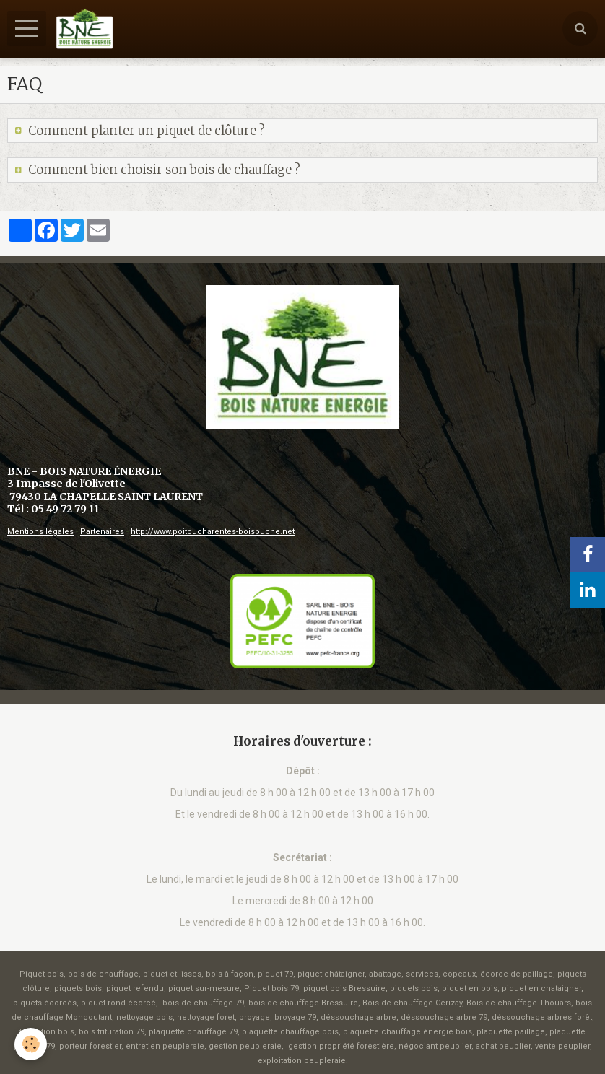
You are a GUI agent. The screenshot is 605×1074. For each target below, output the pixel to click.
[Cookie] (30, 1044)
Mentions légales (40, 531)
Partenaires (102, 531)
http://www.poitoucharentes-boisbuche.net (213, 531)
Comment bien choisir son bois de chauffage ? (162, 170)
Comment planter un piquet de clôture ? (145, 131)
